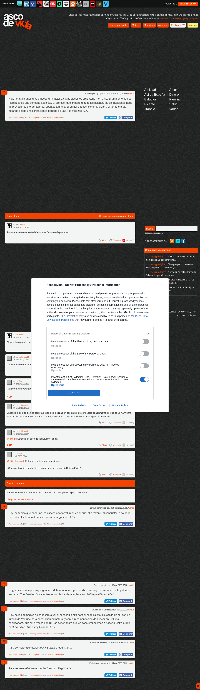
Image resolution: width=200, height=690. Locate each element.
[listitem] (100, 334)
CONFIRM (74, 392)
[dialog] (100, 345)
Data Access (100, 405)
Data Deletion (79, 405)
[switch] (144, 341)
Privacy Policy (120, 405)
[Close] (161, 285)
